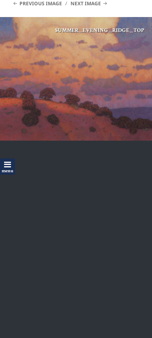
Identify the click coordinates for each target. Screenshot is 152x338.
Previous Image (40, 3)
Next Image (86, 3)
